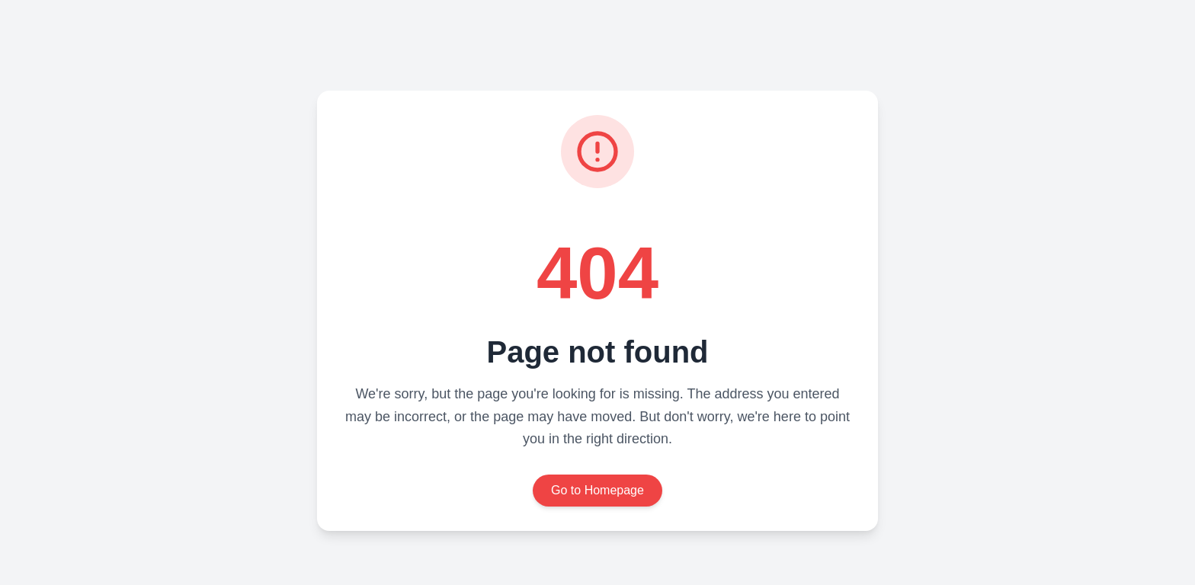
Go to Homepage (597, 490)
